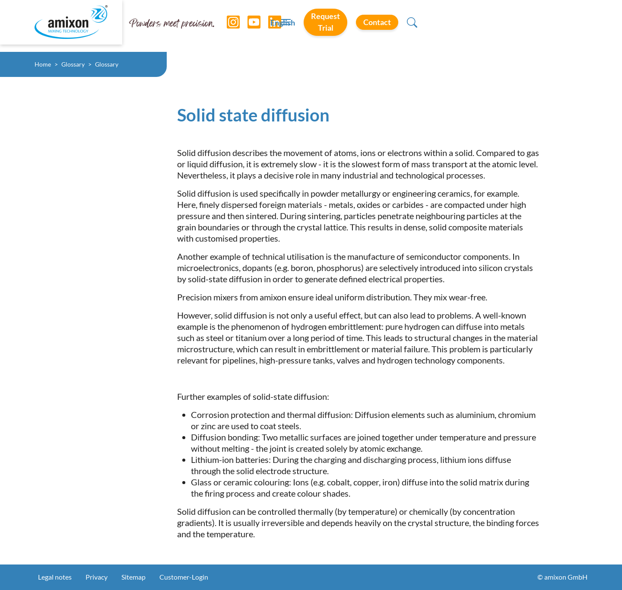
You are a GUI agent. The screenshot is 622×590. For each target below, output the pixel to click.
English (402, 26)
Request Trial (464, 25)
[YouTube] (247, 25)
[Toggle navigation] (311, 26)
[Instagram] (226, 25)
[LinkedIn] (268, 25)
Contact (534, 25)
